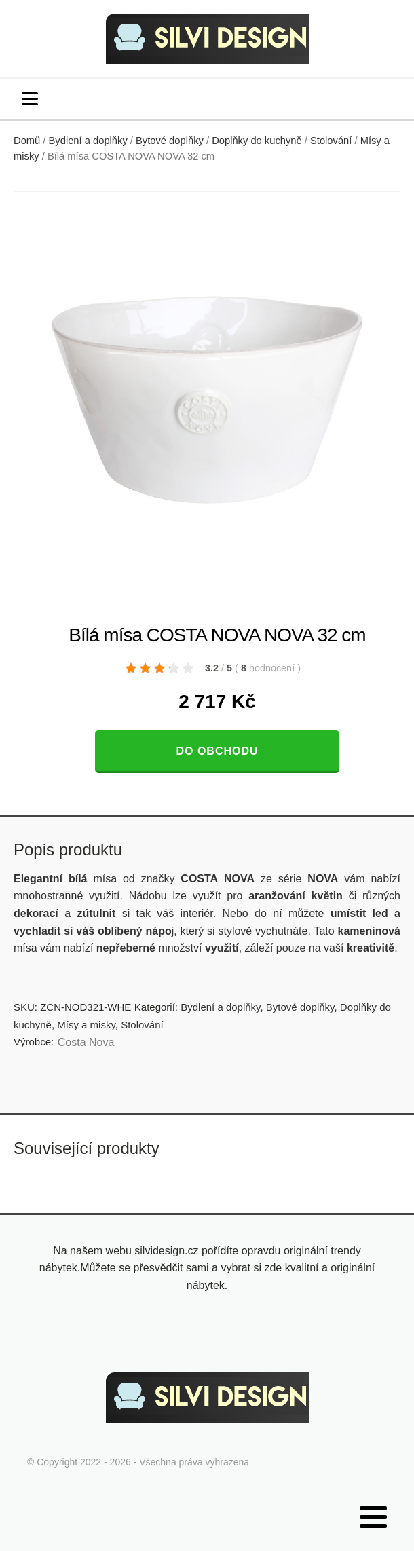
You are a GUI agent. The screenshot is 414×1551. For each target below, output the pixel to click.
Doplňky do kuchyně (257, 140)
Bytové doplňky (170, 140)
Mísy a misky (86, 1024)
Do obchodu (217, 751)
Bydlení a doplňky (88, 140)
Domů (27, 140)
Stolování (331, 140)
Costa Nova (86, 1042)
